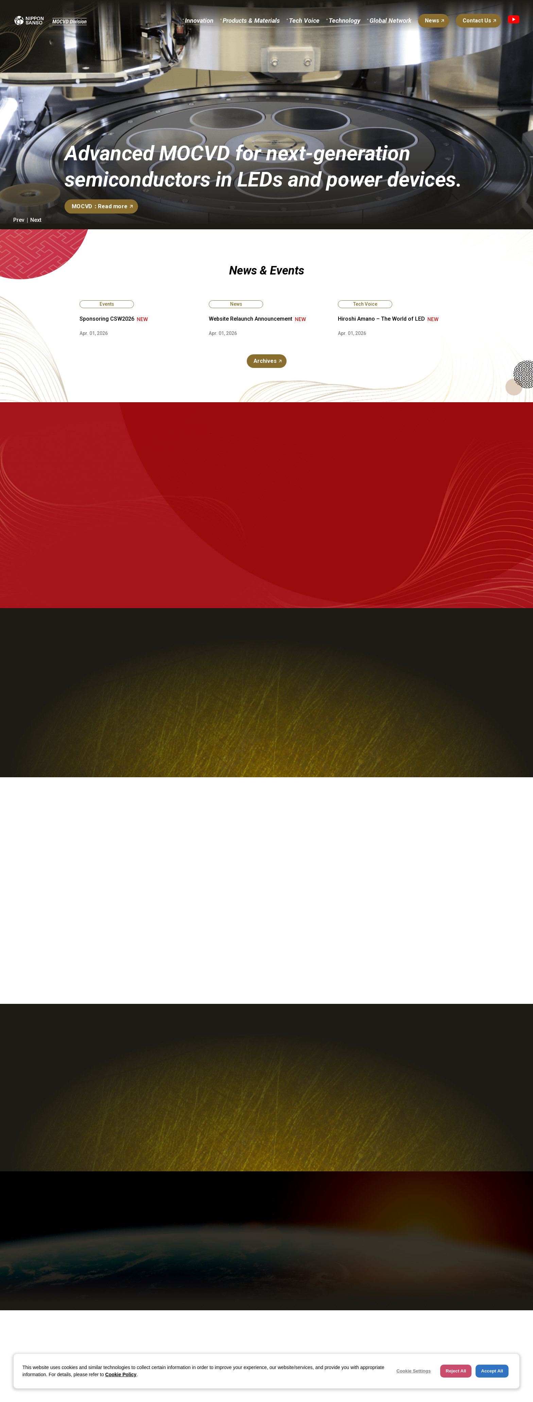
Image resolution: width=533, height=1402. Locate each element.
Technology (344, 20)
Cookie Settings (413, 1370)
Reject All (456, 1370)
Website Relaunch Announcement (250, 319)
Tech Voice (304, 20)
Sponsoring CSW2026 (107, 319)
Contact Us (477, 20)
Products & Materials (251, 20)
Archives (265, 361)
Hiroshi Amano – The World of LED (381, 319)
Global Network (390, 20)
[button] (18, 220)
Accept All (492, 1370)
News (432, 20)
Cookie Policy (121, 1374)
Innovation (199, 20)
